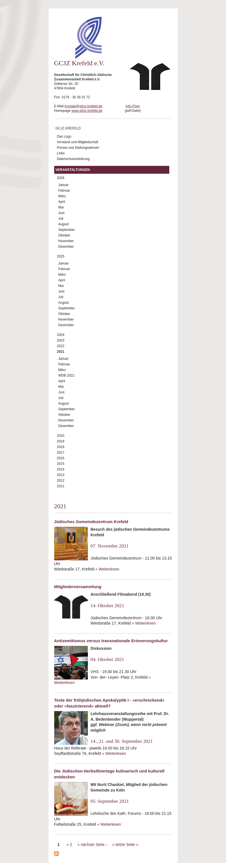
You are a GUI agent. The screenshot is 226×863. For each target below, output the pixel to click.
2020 (61, 436)
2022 (61, 346)
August (63, 224)
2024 (61, 335)
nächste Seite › (94, 844)
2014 (61, 469)
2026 (61, 178)
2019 (61, 441)
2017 (61, 452)
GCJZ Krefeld (68, 128)
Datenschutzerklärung (73, 159)
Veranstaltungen (73, 170)
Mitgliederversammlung (77, 586)
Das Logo (64, 136)
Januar (63, 185)
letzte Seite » (127, 844)
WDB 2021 (66, 375)
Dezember (66, 247)
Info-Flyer (132, 106)
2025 (61, 256)
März (62, 196)
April (61, 202)
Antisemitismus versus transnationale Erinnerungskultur (111, 640)
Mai (61, 207)
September (66, 230)
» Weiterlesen (107, 569)
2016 (61, 458)
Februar (64, 190)
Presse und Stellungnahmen (78, 148)
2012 (61, 480)
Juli (60, 219)
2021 (61, 352)
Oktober (64, 235)
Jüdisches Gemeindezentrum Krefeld (91, 521)
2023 (61, 340)
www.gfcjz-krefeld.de (87, 111)
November (66, 241)
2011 (61, 486)
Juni (61, 213)
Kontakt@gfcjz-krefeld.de (83, 106)
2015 (61, 464)
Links (61, 153)
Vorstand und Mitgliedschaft (77, 142)
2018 (61, 447)
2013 (61, 475)
